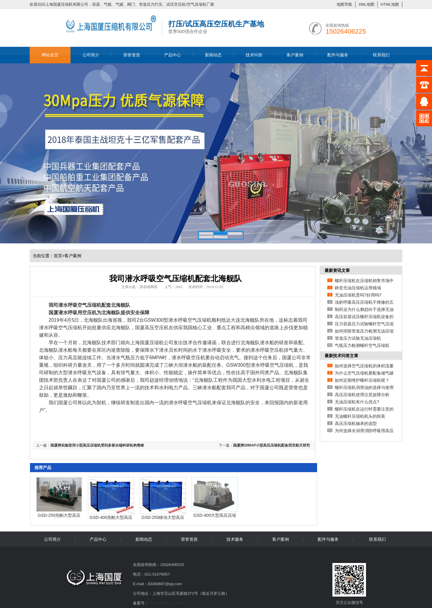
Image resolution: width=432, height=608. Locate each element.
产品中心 (172, 55)
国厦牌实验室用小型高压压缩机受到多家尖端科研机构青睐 (97, 445)
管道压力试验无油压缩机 (358, 338)
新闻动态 (213, 55)
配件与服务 (337, 55)
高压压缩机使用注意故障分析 (362, 394)
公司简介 (90, 55)
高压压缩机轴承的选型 (356, 423)
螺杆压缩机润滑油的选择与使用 (364, 387)
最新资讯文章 (337, 270)
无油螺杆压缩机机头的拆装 (360, 416)
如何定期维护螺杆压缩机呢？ (362, 380)
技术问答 (254, 55)
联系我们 (381, 55)
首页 (59, 255)
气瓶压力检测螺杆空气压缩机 (362, 345)
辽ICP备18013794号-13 (169, 603)
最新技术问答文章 (341, 355)
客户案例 (294, 55)
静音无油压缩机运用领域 (358, 287)
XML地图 (366, 4)
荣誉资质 (131, 55)
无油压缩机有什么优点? (357, 401)
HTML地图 (390, 4)
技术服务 (234, 539)
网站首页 (50, 55)
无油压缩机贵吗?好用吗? (358, 295)
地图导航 (344, 4)
